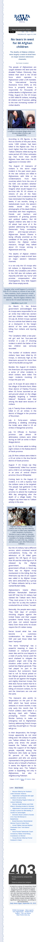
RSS (23, 31)
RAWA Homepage (18, 910)
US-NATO (17, 779)
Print (27, 31)
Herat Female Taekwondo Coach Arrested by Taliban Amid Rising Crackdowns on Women (21, 834)
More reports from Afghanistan (23, 910)
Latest (11, 788)
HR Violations (28, 779)
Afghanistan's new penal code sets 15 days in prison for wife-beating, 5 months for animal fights (22, 810)
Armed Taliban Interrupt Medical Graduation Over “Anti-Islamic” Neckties (21, 827)
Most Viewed (19, 788)
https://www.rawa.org (23, 915)
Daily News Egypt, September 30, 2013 (23, 903)
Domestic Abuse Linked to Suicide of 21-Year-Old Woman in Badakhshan (22, 817)
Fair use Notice (26, 913)
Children (22, 779)
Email (32, 31)
